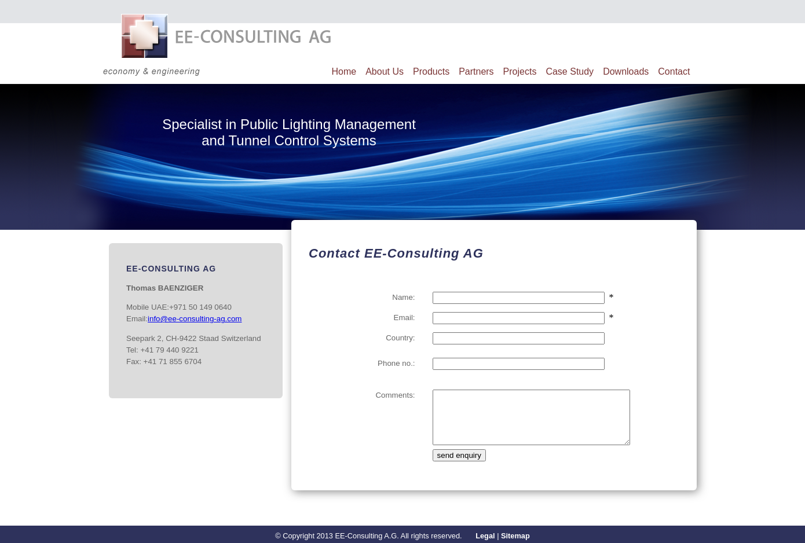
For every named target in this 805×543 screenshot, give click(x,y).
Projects (520, 71)
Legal (485, 535)
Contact (674, 71)
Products (431, 71)
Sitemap (515, 535)
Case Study (570, 71)
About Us (384, 71)
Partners (476, 71)
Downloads (626, 71)
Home (344, 71)
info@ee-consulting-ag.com (194, 318)
